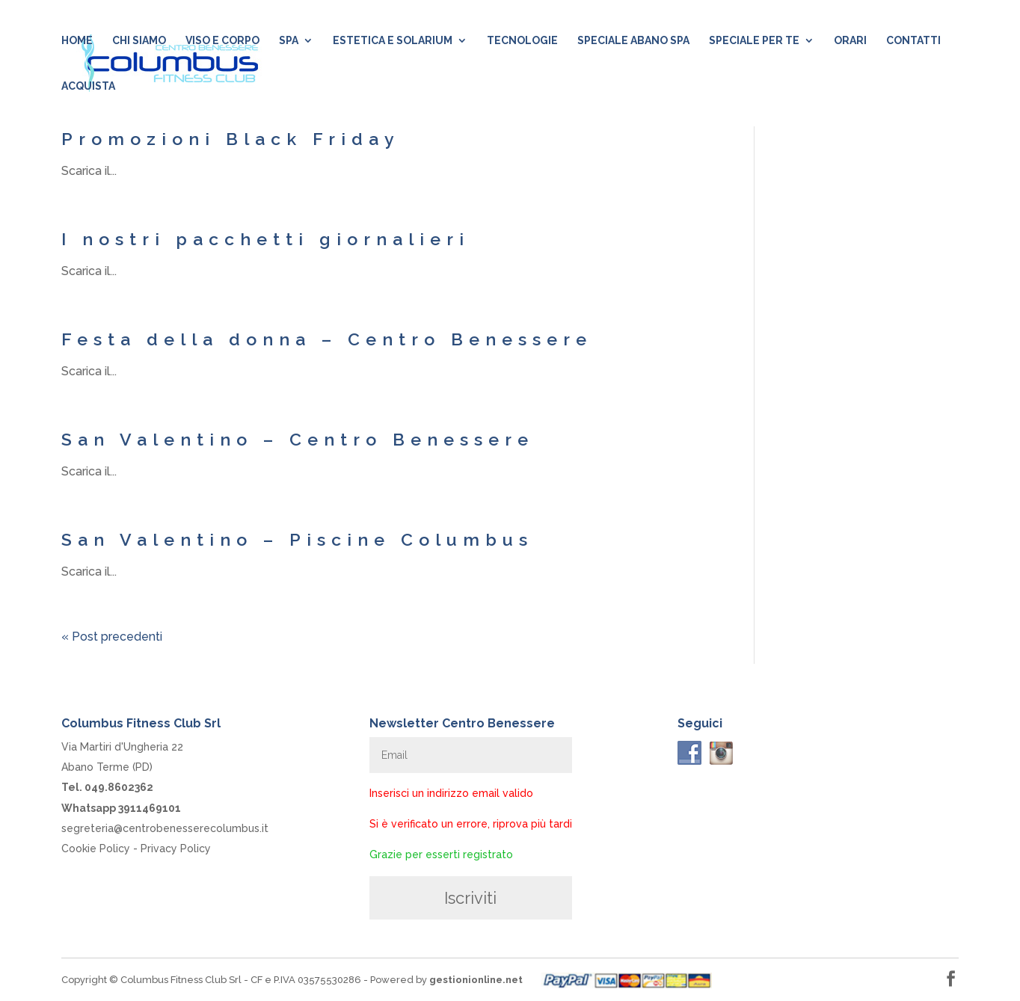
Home (77, 40)
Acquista (88, 86)
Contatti (913, 40)
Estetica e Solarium (392, 40)
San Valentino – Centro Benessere (297, 439)
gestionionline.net (476, 979)
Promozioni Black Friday (230, 139)
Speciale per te (754, 40)
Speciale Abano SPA (633, 40)
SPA (288, 40)
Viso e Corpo (222, 40)
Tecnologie (522, 40)
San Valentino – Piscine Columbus (297, 539)
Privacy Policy (176, 848)
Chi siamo (139, 40)
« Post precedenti (111, 636)
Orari (850, 40)
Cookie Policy (95, 848)
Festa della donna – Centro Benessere (326, 339)
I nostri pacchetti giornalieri (265, 239)
